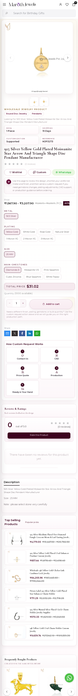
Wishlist (15, 172)
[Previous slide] (10, 57)
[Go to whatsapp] (69, 677)
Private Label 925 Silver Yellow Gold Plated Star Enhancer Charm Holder (48, 592)
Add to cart (51, 304)
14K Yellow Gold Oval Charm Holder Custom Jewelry (49, 629)
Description (12, 482)
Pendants (37, 113)
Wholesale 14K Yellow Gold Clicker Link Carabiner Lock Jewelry (47, 572)
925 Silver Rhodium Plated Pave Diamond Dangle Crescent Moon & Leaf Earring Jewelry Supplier (49, 536)
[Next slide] (67, 57)
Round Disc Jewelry (16, 113)
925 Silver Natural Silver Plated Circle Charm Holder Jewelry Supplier (49, 611)
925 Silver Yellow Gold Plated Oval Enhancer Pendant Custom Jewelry (49, 554)
